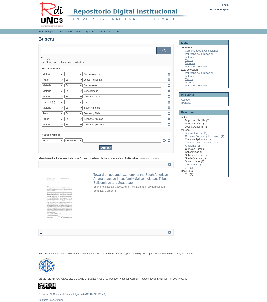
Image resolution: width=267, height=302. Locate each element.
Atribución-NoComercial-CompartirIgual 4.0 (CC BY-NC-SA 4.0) (72, 294)
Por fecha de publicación (199, 53)
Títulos (189, 60)
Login (225, 4)
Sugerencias (56, 300)
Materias (190, 63)
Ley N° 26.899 (185, 253)
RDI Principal (46, 31)
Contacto (43, 300)
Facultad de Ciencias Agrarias (77, 31)
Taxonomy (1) (193, 164)
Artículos (105, 31)
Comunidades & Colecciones (201, 50)
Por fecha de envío (196, 66)
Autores (189, 57)
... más (189, 167)
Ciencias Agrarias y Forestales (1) (204, 136)
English (224, 9)
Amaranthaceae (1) (196, 133)
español (214, 9)
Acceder (186, 99)
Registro (186, 102)
